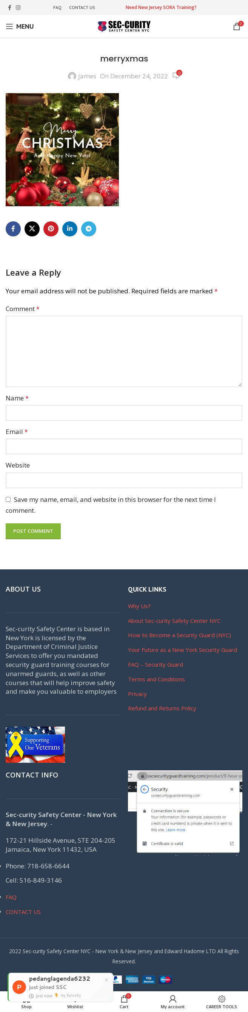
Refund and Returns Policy (162, 708)
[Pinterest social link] (51, 228)
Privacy (137, 694)
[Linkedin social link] (69, 228)
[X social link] (32, 228)
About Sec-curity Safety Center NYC (174, 620)
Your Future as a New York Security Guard (182, 649)
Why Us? (139, 606)
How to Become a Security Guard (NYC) (179, 635)
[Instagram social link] (18, 8)
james (87, 76)
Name (17, 398)
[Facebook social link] (10, 8)
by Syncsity (71, 995)
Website (18, 465)
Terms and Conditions (156, 679)
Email (17, 431)
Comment (23, 308)
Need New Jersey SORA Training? (161, 7)
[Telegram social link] (88, 228)
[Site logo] (124, 25)
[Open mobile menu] (19, 26)
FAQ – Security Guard (155, 664)
